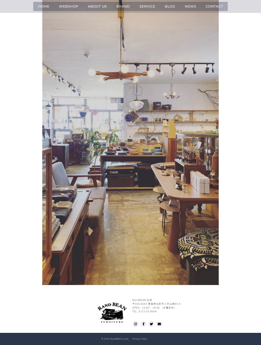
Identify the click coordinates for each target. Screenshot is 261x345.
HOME (61, 6)
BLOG (162, 6)
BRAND (125, 6)
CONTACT (197, 6)
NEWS (178, 6)
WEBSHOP (81, 6)
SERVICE (145, 6)
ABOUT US (105, 6)
